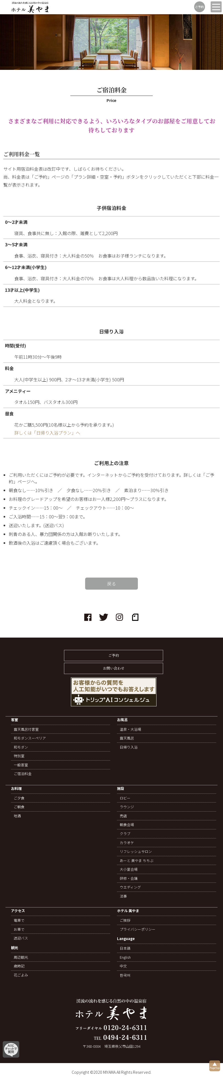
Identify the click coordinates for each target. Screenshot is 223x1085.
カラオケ (127, 843)
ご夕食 (19, 798)
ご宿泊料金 (23, 774)
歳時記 (19, 966)
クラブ (125, 834)
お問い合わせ (113, 668)
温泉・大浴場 (130, 729)
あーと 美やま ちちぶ (137, 860)
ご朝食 (19, 807)
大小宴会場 (129, 869)
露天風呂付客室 (26, 729)
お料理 (16, 789)
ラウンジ (127, 807)
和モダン (21, 747)
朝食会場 (127, 825)
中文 (123, 966)
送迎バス (21, 938)
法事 (123, 896)
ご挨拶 (125, 920)
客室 (14, 720)
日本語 (125, 948)
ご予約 (113, 655)
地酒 (17, 816)
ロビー (125, 798)
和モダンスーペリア (30, 738)
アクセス (18, 911)
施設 (120, 789)
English (125, 957)
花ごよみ (21, 975)
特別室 (19, 756)
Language (126, 939)
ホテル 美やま (128, 911)
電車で (19, 920)
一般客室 (21, 765)
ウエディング (130, 887)
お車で (19, 929)
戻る (111, 583)
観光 (14, 948)
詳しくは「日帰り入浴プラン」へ (47, 432)
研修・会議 (129, 878)
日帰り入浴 (129, 747)
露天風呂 (127, 738)
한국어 (125, 975)
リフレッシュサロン (136, 851)
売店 (123, 816)
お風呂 (122, 720)
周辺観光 (21, 957)
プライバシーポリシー (137, 929)
